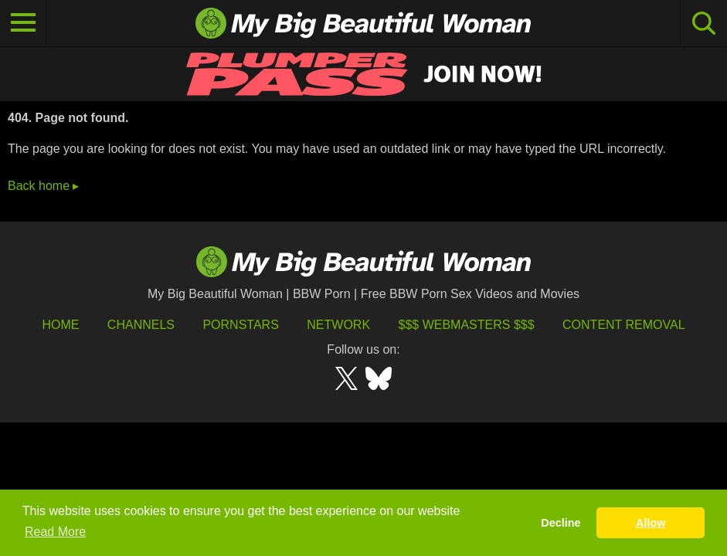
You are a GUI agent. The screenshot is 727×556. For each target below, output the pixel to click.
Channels (141, 324)
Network (338, 324)
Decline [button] (560, 523)
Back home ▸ (43, 185)
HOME (60, 324)
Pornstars (240, 324)
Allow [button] (650, 523)
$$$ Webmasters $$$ (467, 324)
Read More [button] (55, 531)
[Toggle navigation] (23, 23)
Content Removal (623, 324)
